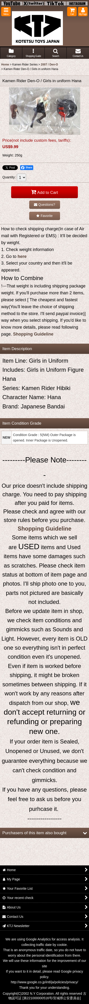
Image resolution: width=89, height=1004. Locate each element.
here (22, 256)
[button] (6, 11)
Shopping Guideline (33, 334)
